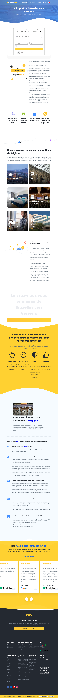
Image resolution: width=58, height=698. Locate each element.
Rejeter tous (51, 696)
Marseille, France (32, 667)
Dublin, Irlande (31, 673)
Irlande (8, 670)
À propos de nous (10, 645)
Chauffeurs (32, 2)
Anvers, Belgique (32, 661)
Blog (8, 647)
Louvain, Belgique (32, 663)
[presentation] (26, 599)
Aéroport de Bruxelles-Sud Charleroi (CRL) (23, 663)
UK (7, 672)
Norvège (9, 676)
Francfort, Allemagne (33, 672)
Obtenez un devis (29, 320)
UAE (8, 673)
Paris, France (31, 664)
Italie (8, 667)
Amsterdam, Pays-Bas (33, 675)
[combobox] (26, 37)
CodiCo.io (38, 694)
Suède (8, 678)
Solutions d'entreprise (22, 645)
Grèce (8, 669)
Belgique (24, 14)
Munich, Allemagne (33, 670)
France (8, 661)
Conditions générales (33, 645)
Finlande (9, 681)
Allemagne (9, 663)
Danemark (9, 679)
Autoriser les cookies (43, 696)
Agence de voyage (22, 647)
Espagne (9, 664)
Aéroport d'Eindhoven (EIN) (23, 680)
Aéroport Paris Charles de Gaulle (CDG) (23, 666)
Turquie (8, 682)
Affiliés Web (20, 648)
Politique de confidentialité (34, 647)
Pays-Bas (9, 660)
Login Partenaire (32, 648)
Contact (39, 2)
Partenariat (25, 2)
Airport (12, 3)
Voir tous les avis (29, 556)
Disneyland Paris (32, 669)
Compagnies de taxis (22, 650)
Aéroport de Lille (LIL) (22, 673)
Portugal (9, 666)
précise (26, 446)
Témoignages (10, 648)
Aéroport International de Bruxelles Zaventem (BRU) (23, 661)
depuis (17, 441)
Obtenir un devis (18, 70)
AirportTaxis (18, 14)
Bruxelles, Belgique (32, 660)
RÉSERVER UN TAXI (29, 628)
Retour (19, 46)
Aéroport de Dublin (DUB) (23, 682)
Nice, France (31, 666)
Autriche (9, 675)
